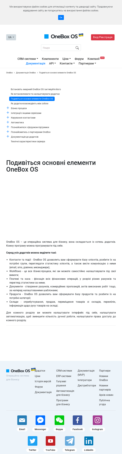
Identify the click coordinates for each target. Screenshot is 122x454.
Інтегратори (85, 380)
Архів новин (106, 394)
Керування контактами (23, 117)
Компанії (96, 58)
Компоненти (50, 58)
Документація (35, 63)
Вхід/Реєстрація (102, 37)
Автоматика (17, 122)
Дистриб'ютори (87, 385)
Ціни (65, 58)
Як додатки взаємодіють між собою (29, 103)
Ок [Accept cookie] (61, 17)
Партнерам (86, 63)
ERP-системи (63, 376)
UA (10, 37)
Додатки (40, 370)
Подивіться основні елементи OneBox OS (32, 98)
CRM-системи (26, 58)
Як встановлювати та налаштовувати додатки (35, 94)
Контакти (66, 63)
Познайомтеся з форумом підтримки (30, 127)
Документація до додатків (24, 137)
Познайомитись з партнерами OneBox (31, 132)
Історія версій (43, 381)
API (51, 63)
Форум (79, 58)
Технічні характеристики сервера (28, 141)
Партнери (104, 370)
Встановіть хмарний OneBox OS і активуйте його (36, 89)
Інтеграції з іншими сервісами (26, 113)
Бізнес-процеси (19, 108)
